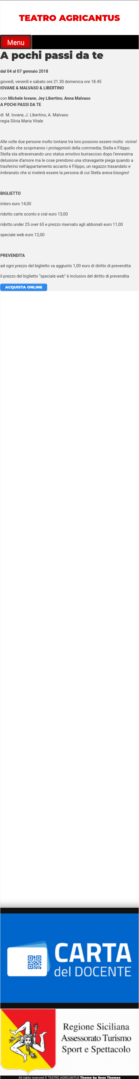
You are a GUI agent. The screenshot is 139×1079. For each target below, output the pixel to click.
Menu (15, 43)
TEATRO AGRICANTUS (69, 18)
